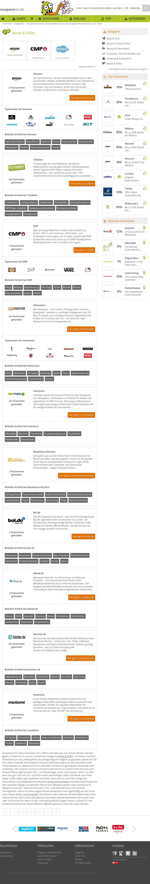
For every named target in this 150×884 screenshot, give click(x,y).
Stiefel (56, 373)
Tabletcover (46, 202)
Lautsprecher (86, 141)
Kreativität (24, 555)
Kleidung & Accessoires (119, 58)
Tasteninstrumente (33, 494)
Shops (21, 18)
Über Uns (80, 855)
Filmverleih (24, 737)
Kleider (37, 293)
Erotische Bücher (29, 561)
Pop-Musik (36, 433)
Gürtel (56, 141)
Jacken (27, 293)
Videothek (34, 743)
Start (3, 18)
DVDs (18, 616)
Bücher (9, 616)
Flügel (25, 500)
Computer (21, 682)
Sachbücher (11, 621)
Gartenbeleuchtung (15, 378)
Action (35, 737)
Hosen (57, 287)
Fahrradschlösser (14, 141)
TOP (108, 18)
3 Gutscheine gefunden (16, 473)
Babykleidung (32, 287)
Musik (51, 616)
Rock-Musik (74, 433)
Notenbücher (12, 500)
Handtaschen (36, 378)
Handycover (30, 214)
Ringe (8, 287)
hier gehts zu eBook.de (81, 597)
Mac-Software (61, 555)
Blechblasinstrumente (79, 494)
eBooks (55, 676)
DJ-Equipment (12, 494)
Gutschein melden (47, 855)
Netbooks (45, 373)
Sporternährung (80, 373)
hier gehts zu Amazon (82, 97)
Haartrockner (69, 141)
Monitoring (52, 500)
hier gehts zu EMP (84, 250)
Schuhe (49, 378)
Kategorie (113, 31)
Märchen (23, 433)
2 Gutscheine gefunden (16, 534)
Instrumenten (30, 794)
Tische (65, 373)
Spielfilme (21, 743)
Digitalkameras (13, 676)
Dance (64, 561)
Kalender (29, 616)
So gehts (79, 852)
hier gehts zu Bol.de (83, 536)
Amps (64, 500)
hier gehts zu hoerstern (81, 414)
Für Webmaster (83, 862)
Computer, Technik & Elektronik (124, 53)
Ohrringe (46, 287)
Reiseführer (32, 141)
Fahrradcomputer (40, 147)
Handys (9, 682)
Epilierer (45, 141)
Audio (32, 682)
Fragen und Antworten (50, 852)
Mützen (18, 287)
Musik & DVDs (114, 63)
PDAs (8, 373)
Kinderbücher (42, 621)
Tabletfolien (11, 202)
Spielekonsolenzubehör (41, 208)
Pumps (55, 147)
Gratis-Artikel (44, 859)
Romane (40, 616)
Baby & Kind (113, 38)
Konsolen (66, 676)
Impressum (6, 852)
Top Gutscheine (118, 76)
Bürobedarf (11, 147)
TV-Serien (33, 373)
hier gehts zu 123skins (82, 183)
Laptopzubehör (29, 202)
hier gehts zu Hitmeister (81, 329)
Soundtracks (27, 439)
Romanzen (11, 555)
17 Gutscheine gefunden (17, 89)
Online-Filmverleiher (58, 781)
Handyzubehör (13, 214)
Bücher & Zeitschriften (119, 43)
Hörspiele (10, 433)
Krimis (41, 682)
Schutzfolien (61, 202)
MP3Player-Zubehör (16, 208)
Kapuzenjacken (13, 293)
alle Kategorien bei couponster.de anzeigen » (128, 69)
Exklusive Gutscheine (121, 221)
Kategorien (137, 18)
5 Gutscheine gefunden (16, 247)
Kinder (54, 561)
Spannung (79, 676)
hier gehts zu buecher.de (80, 658)
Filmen (21, 784)
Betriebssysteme (80, 555)
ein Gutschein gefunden (17, 181)
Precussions (37, 500)
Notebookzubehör (80, 202)
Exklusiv (80, 18)
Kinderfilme (81, 737)
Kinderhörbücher (42, 555)
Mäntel (76, 287)
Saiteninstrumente (55, 494)
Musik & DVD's (65, 756)
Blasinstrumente (78, 500)
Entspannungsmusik (55, 433)
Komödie (68, 737)
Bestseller (29, 676)
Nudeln (24, 147)
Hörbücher (19, 373)
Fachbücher (62, 616)
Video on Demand (51, 737)
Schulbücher (78, 616)
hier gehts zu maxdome (81, 718)
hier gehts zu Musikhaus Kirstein (76, 475)
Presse (78, 859)
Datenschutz (6, 855)
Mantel (67, 287)
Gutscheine (51, 18)
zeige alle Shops (86, 66)
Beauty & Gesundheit (118, 48)
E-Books (44, 561)
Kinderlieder (12, 439)
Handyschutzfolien (67, 208)
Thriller (9, 743)
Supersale (43, 862)
